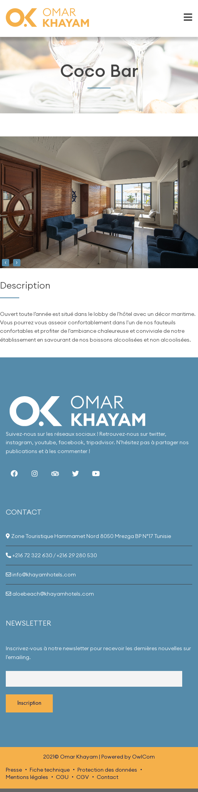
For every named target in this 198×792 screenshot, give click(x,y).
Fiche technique (50, 769)
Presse (14, 769)
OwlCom (143, 756)
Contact (107, 777)
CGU (62, 777)
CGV (82, 777)
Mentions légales (27, 777)
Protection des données (107, 769)
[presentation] (5, 262)
